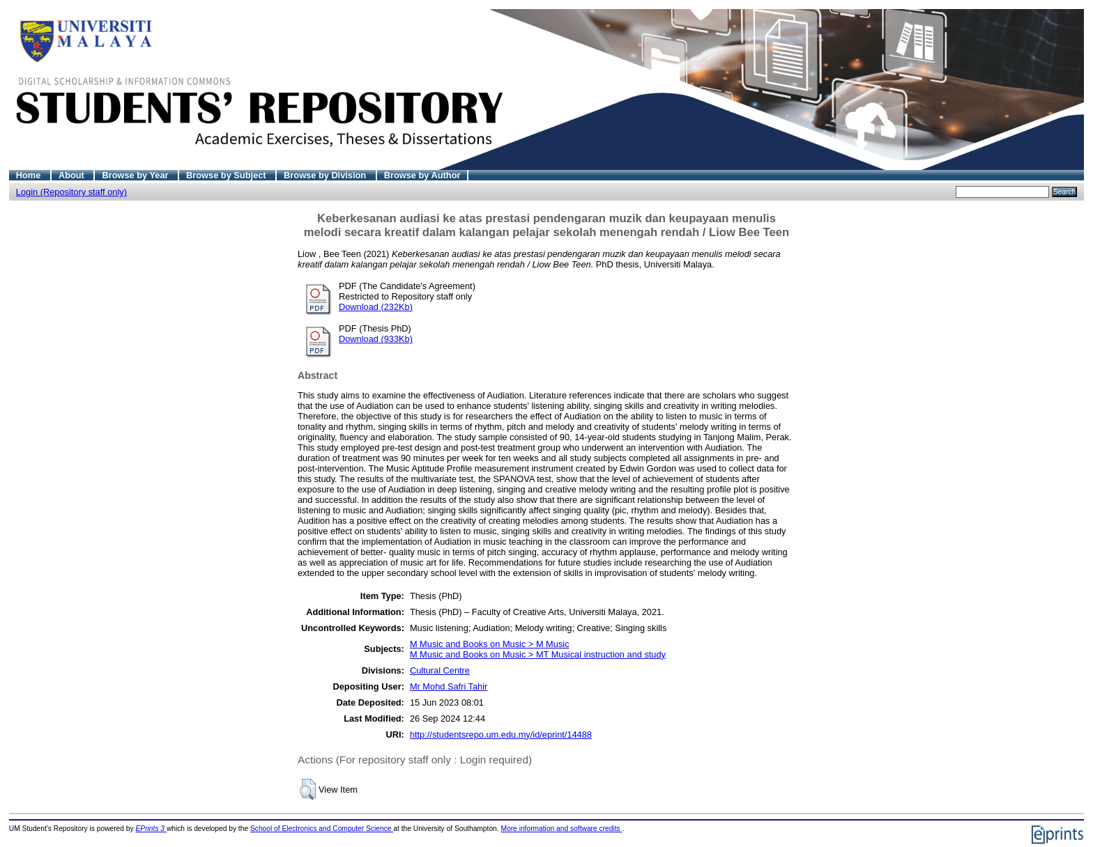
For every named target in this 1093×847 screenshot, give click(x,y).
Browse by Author (422, 175)
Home (29, 175)
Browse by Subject (227, 175)
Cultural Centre (440, 670)
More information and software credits (561, 828)
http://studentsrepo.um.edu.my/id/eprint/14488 (501, 734)
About (73, 175)
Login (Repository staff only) (71, 192)
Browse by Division (326, 175)
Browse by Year (136, 175)
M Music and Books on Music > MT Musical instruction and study (538, 654)
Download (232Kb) (376, 307)
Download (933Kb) (376, 339)
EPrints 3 (151, 828)
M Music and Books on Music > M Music (490, 644)
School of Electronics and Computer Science (321, 828)
